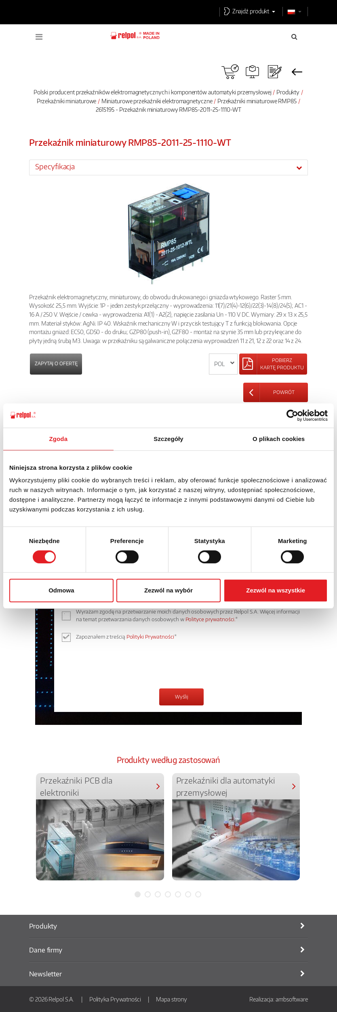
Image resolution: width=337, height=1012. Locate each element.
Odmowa (61, 590)
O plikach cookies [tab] (279, 438)
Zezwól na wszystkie (275, 590)
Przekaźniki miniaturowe (67, 100)
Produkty (287, 92)
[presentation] (128, 666)
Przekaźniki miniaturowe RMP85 (257, 100)
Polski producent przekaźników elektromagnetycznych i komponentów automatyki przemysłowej (152, 92)
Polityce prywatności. (210, 619)
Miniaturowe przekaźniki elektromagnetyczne (157, 100)
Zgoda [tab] (58, 438)
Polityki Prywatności (150, 636)
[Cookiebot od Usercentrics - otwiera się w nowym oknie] (292, 415)
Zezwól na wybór (168, 590)
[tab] (168, 167)
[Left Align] (273, 364)
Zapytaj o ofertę (56, 363)
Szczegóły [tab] (168, 438)
